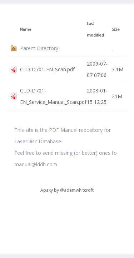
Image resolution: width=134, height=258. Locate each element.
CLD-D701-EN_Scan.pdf (47, 69)
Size (116, 29)
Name (25, 29)
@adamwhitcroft (77, 190)
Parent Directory (39, 48)
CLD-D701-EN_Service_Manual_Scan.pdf (53, 96)
